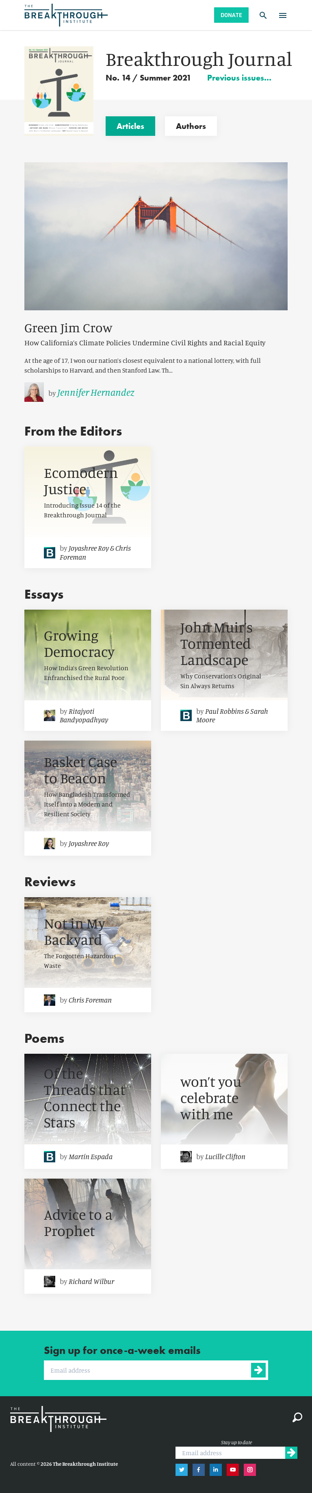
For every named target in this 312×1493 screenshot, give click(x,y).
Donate (231, 14)
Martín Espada (91, 1156)
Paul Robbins (224, 710)
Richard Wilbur (91, 1281)
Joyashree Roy (89, 547)
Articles (130, 126)
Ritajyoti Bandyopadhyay (84, 715)
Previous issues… (239, 77)
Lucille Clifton (225, 1156)
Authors (191, 126)
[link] (156, 392)
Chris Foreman (90, 999)
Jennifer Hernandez (95, 392)
